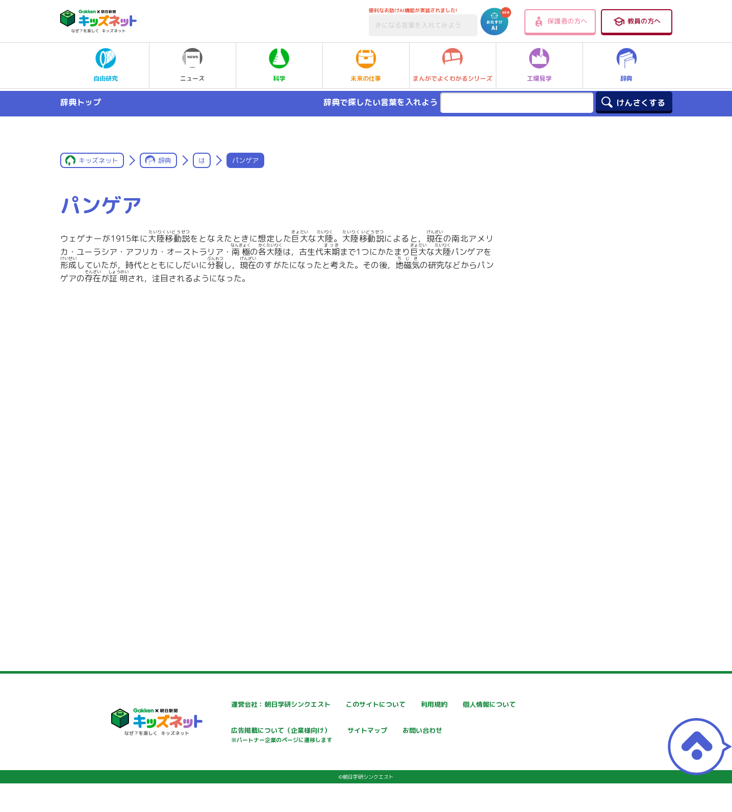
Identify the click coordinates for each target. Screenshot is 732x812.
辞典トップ (80, 102)
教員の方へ (637, 21)
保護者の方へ (560, 21)
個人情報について (228, 731)
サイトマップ (466, 731)
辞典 (626, 65)
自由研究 (105, 65)
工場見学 (539, 65)
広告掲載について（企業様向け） (376, 737)
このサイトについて (354, 704)
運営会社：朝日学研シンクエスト (253, 704)
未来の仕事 (365, 65)
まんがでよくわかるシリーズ (452, 65)
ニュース (192, 65)
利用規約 (459, 704)
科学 (279, 65)
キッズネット (98, 160)
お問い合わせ (221, 767)
